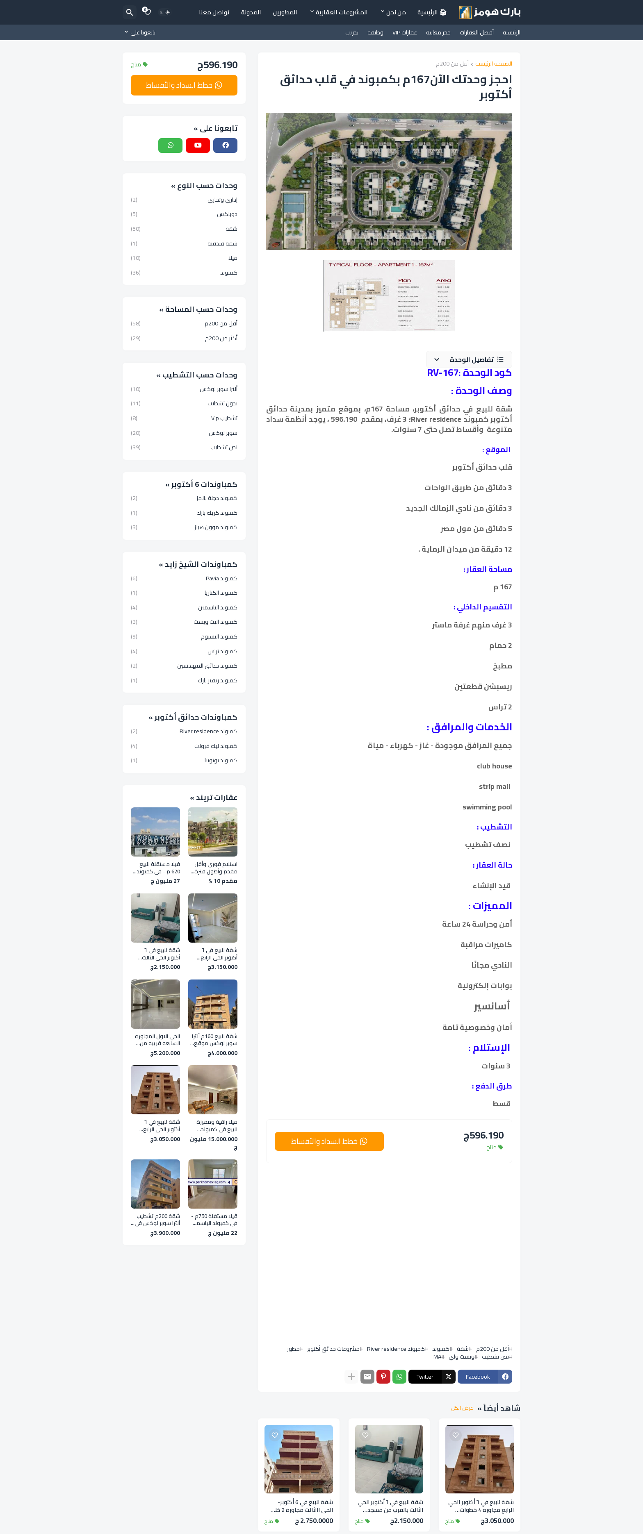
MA (437, 1356)
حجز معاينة (438, 32)
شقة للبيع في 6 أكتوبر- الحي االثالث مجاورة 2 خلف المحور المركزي (301, 1506)
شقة (463, 1349)
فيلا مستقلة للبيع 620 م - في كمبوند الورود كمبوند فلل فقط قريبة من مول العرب (157, 868)
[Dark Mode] (165, 12)
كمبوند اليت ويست (184, 621)
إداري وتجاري (184, 200)
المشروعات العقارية (342, 12)
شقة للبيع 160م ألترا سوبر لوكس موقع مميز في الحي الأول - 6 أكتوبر (213, 1040)
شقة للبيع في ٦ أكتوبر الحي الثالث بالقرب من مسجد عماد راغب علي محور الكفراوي (390, 1506)
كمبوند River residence (396, 1349)
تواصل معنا (214, 12)
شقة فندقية (184, 243)
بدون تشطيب (184, 403)
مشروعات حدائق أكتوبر (333, 1349)
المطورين (285, 12)
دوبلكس (184, 214)
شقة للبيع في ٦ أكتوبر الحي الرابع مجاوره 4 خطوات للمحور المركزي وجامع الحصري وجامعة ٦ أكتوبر (481, 1506)
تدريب (351, 32)
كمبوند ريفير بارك (184, 680)
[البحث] (130, 12)
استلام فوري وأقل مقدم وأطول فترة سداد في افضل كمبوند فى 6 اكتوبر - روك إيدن (214, 868)
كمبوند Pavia (184, 579)
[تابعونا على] (141, 32)
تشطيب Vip (184, 418)
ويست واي (461, 1356)
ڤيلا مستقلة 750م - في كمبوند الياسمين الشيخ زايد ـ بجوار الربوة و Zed (214, 1220)
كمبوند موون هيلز (184, 527)
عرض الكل (462, 1408)
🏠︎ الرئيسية (432, 12)
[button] (469, 359)
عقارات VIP (404, 32)
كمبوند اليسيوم (184, 636)
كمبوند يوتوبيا (184, 760)
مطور (293, 1349)
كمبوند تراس (184, 651)
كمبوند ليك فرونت (184, 746)
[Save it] (455, 1435)
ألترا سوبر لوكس (184, 389)
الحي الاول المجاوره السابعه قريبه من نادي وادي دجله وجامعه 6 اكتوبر (157, 1040)
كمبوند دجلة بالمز (184, 498)
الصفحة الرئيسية (493, 64)
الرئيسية (511, 32)
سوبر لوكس (184, 432)
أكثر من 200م (184, 338)
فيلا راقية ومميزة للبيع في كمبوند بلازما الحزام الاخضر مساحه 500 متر (216, 1125)
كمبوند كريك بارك (184, 512)
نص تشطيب (495, 1356)
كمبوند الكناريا (184, 592)
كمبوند (440, 1349)
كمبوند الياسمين (184, 607)
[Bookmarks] (147, 12)
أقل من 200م (452, 64)
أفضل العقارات (477, 32)
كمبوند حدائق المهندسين (184, 665)
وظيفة (375, 32)
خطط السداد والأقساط (324, 1141)
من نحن (396, 12)
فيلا (184, 257)
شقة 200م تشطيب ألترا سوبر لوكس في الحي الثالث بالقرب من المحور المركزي (155, 1220)
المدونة (251, 12)
